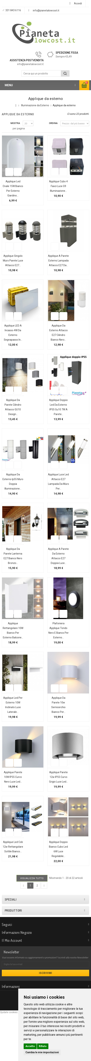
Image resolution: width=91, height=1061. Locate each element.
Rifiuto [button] (43, 1046)
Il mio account (12, 987)
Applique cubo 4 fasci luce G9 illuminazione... (56, 186)
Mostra (15, 123)
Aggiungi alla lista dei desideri (7, 180)
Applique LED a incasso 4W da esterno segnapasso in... (11, 349)
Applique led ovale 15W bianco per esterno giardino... (11, 191)
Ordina (53, 123)
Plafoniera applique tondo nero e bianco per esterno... (56, 661)
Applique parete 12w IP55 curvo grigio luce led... (56, 814)
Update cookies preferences (16, 1059)
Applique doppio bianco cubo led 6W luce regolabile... (56, 894)
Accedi (78, 3)
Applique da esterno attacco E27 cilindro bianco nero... (56, 349)
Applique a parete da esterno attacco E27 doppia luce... (56, 582)
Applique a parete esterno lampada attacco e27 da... (56, 270)
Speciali (10, 946)
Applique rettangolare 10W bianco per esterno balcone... (11, 661)
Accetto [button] (30, 1046)
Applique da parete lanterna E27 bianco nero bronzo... (11, 582)
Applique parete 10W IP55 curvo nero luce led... (11, 814)
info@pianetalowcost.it (46, 10)
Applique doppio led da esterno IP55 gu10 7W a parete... (56, 428)
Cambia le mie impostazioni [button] (42, 1052)
